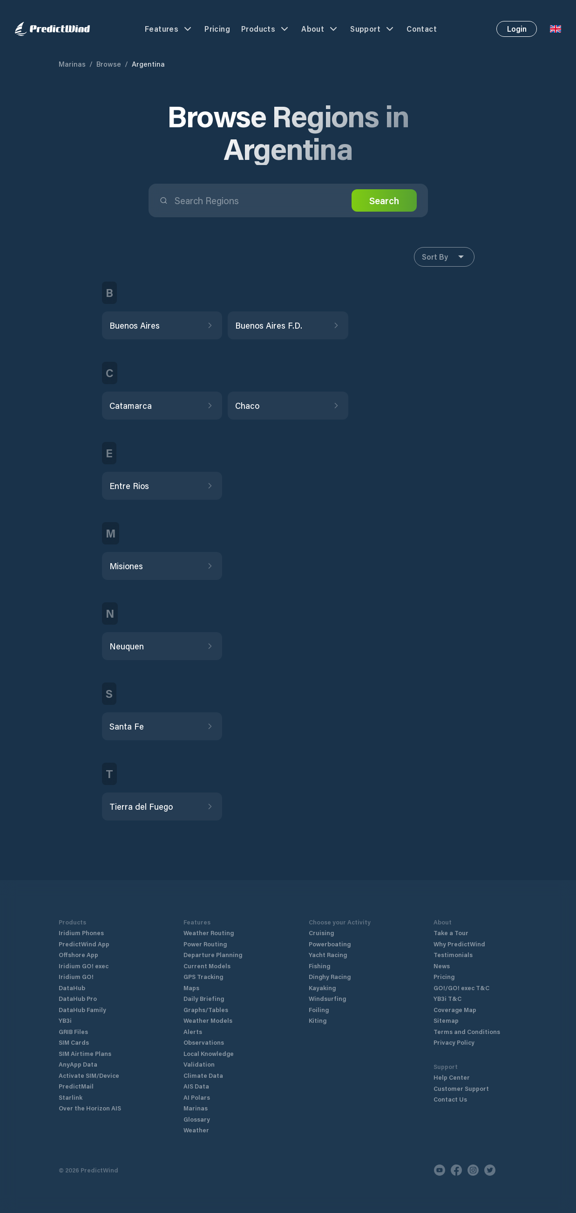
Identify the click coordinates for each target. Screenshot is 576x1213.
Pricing (217, 29)
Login (517, 29)
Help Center (452, 1077)
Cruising (321, 933)
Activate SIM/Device (89, 1075)
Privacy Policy (454, 1042)
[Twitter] (489, 1170)
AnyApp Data (78, 1064)
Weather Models (207, 1020)
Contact (422, 29)
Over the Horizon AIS (90, 1108)
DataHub (72, 988)
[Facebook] (456, 1170)
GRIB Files (73, 1031)
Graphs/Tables (205, 1009)
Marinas (72, 64)
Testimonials (453, 954)
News (442, 966)
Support (372, 28)
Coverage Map (455, 1009)
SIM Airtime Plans (85, 1053)
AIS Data (196, 1086)
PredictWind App (84, 944)
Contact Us (450, 1099)
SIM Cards (74, 1042)
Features (169, 28)
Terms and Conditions (467, 1031)
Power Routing (205, 944)
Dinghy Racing (330, 976)
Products (265, 28)
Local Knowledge (208, 1053)
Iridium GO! (76, 976)
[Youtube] (439, 1170)
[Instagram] (473, 1170)
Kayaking (322, 988)
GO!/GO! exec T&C (461, 988)
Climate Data (203, 1075)
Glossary (196, 1119)
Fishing (319, 966)
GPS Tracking (203, 976)
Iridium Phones (81, 933)
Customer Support (461, 1088)
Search (384, 200)
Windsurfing (327, 998)
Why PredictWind (459, 944)
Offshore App (78, 954)
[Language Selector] (555, 29)
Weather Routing (208, 933)
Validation (199, 1064)
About (320, 28)
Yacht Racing (328, 954)
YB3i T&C (447, 998)
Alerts (192, 1031)
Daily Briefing (203, 998)
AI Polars (196, 1097)
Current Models (206, 966)
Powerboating (330, 944)
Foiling (319, 1009)
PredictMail (76, 1086)
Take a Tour (451, 933)
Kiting (317, 1020)
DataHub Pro (78, 998)
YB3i (65, 1020)
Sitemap (446, 1020)
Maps (191, 988)
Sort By (444, 256)
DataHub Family (82, 1009)
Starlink (70, 1097)
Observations (203, 1042)
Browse (108, 64)
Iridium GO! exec (83, 966)
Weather (196, 1130)
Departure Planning (212, 954)
